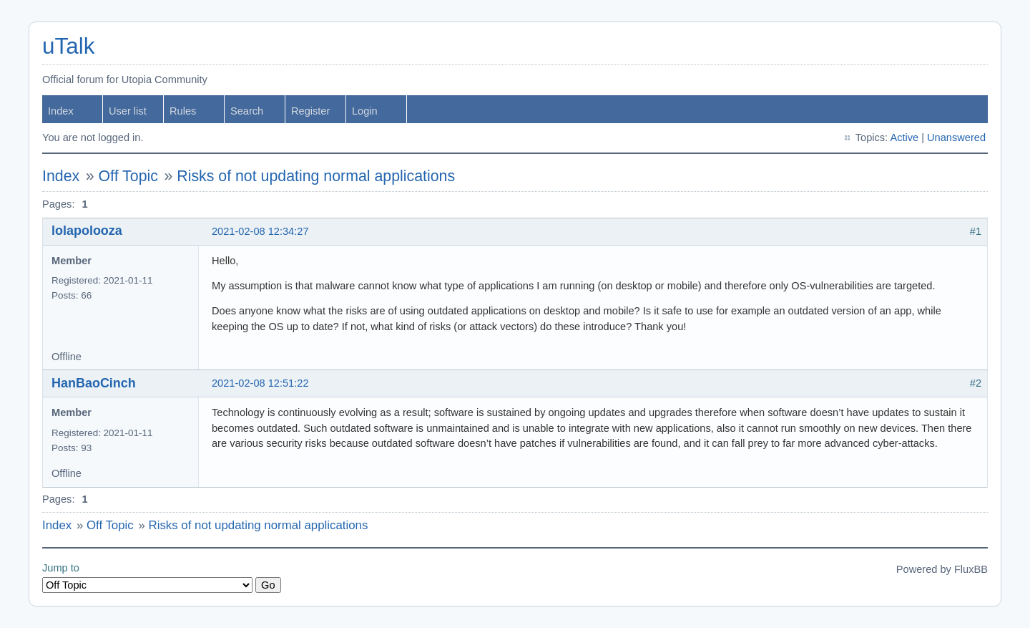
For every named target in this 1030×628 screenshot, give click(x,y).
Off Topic (128, 176)
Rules (183, 111)
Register (310, 111)
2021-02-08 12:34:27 (260, 231)
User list (128, 111)
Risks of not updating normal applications (316, 176)
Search (246, 111)
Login (365, 111)
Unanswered (956, 137)
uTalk (68, 46)
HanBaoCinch (94, 383)
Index (61, 111)
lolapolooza (87, 230)
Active (904, 137)
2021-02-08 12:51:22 (260, 383)
